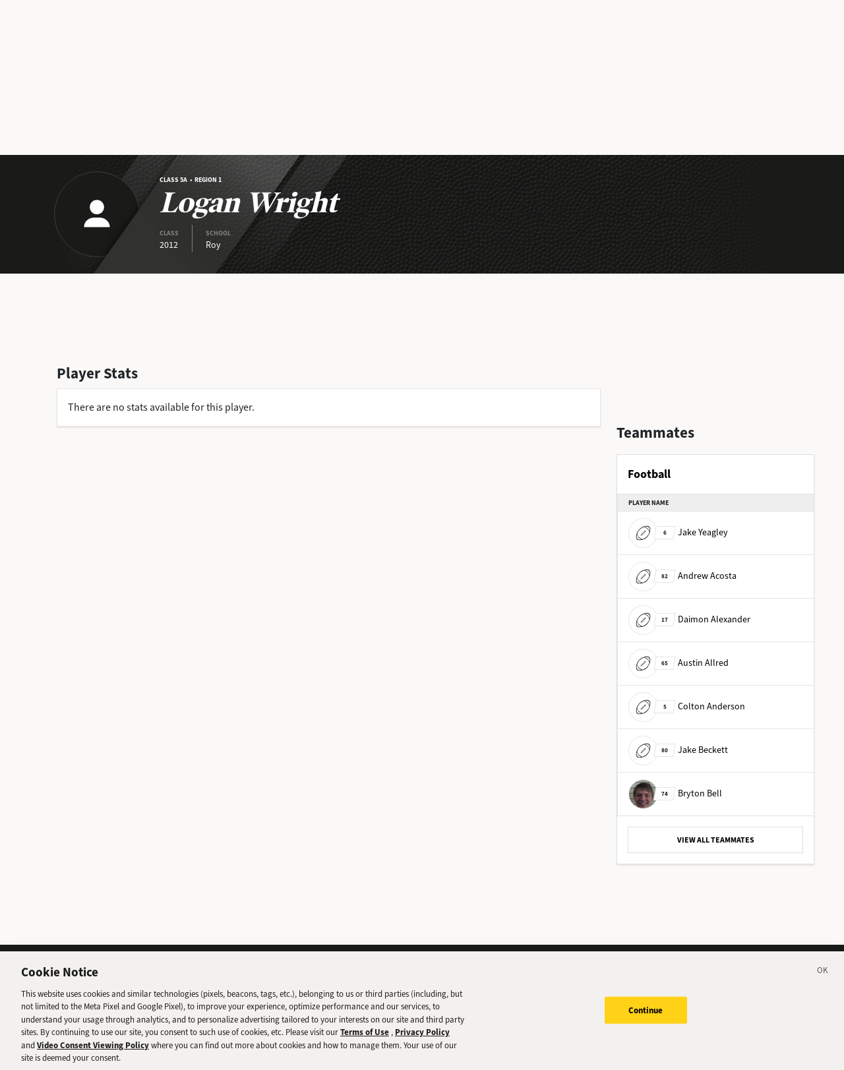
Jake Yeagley (678, 532)
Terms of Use (364, 1039)
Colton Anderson (686, 706)
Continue (645, 1017)
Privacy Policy (422, 1039)
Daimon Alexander (689, 619)
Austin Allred (678, 663)
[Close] (822, 979)
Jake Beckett (678, 750)
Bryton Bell (675, 793)
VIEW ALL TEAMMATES (715, 840)
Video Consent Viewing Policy (93, 1052)
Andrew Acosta (682, 576)
